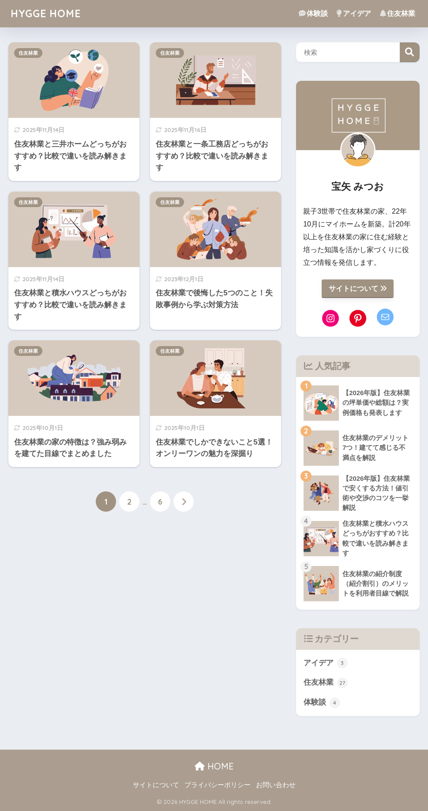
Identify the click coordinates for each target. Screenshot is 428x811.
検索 (410, 52)
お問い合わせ (276, 784)
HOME (214, 766)
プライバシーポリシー (217, 784)
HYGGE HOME (46, 13)
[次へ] (183, 501)
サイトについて (358, 288)
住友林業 (397, 13)
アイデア (354, 13)
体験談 (313, 13)
